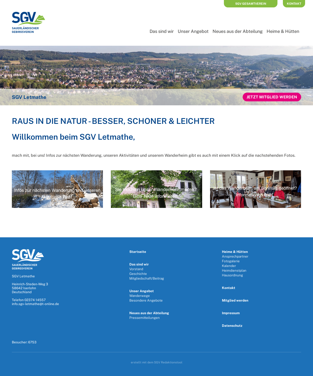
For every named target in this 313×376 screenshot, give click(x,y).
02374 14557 (35, 300)
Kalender (229, 266)
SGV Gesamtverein (250, 3)
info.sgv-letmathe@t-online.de (35, 304)
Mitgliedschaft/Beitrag (146, 278)
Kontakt (294, 3)
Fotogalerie (231, 261)
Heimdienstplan (234, 270)
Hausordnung (232, 275)
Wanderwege (139, 296)
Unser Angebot (193, 31)
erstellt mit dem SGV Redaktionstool (156, 362)
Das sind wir (162, 31)
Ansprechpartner (235, 256)
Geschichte (138, 274)
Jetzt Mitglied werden (272, 97)
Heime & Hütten (283, 31)
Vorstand (136, 269)
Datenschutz (232, 326)
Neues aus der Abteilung (238, 31)
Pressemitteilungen (144, 318)
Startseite (137, 252)
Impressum (231, 313)
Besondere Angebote (146, 300)
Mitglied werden (235, 300)
